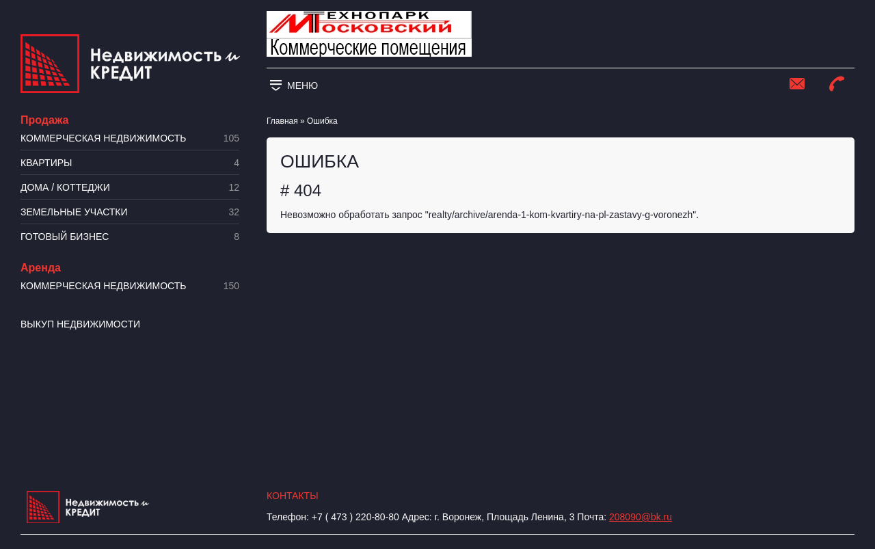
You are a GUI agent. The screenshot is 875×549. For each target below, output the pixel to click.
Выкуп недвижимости (80, 324)
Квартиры (130, 163)
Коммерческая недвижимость (130, 138)
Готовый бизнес (130, 237)
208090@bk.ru (640, 516)
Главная (282, 121)
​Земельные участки (130, 212)
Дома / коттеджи (130, 187)
